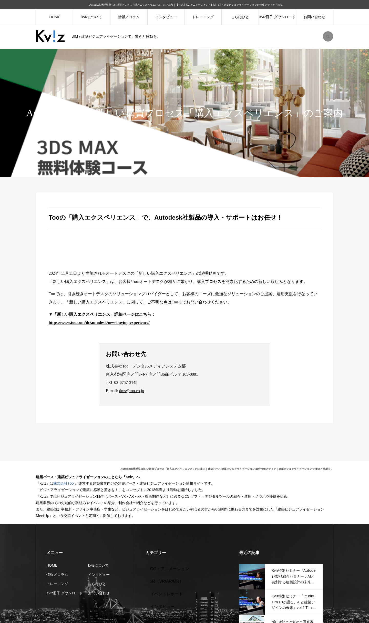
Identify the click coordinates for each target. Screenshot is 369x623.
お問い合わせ (314, 16)
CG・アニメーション (169, 569)
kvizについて (91, 16)
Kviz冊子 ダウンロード (277, 16)
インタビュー (166, 16)
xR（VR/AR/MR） (166, 581)
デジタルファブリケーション (176, 619)
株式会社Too (63, 483)
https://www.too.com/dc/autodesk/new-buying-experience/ (99, 322)
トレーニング (203, 16)
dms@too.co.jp (131, 391)
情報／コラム (129, 16)
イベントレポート (166, 594)
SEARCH (328, 36)
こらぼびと (240, 16)
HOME (54, 16)
